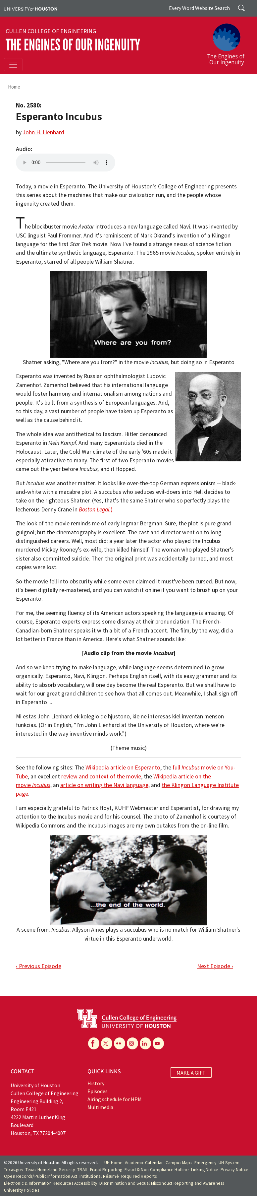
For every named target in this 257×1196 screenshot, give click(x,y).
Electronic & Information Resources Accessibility (50, 1183)
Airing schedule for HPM (114, 1099)
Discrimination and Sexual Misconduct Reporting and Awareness (161, 1183)
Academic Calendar (144, 1162)
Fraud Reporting (106, 1169)
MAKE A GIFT (191, 1072)
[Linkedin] (145, 1043)
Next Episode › (215, 966)
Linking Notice (205, 1169)
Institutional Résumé (99, 1176)
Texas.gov (13, 1169)
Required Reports (139, 1176)
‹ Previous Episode (38, 966)
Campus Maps (179, 1162)
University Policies (21, 1190)
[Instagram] (132, 1043)
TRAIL (82, 1169)
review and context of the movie (101, 776)
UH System (229, 1162)
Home (14, 87)
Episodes (97, 1091)
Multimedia (100, 1107)
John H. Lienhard (43, 132)
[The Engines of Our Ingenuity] (228, 41)
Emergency (205, 1162)
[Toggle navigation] (13, 64)
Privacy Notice (234, 1169)
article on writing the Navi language (104, 785)
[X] (106, 1043)
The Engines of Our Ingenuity (73, 45)
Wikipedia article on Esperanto (122, 767)
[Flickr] (119, 1043)
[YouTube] (158, 1043)
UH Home (113, 1162)
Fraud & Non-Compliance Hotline (157, 1169)
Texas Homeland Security (50, 1169)
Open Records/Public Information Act (40, 1176)
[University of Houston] (30, 8)
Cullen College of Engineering (51, 31)
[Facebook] (93, 1043)
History (95, 1083)
